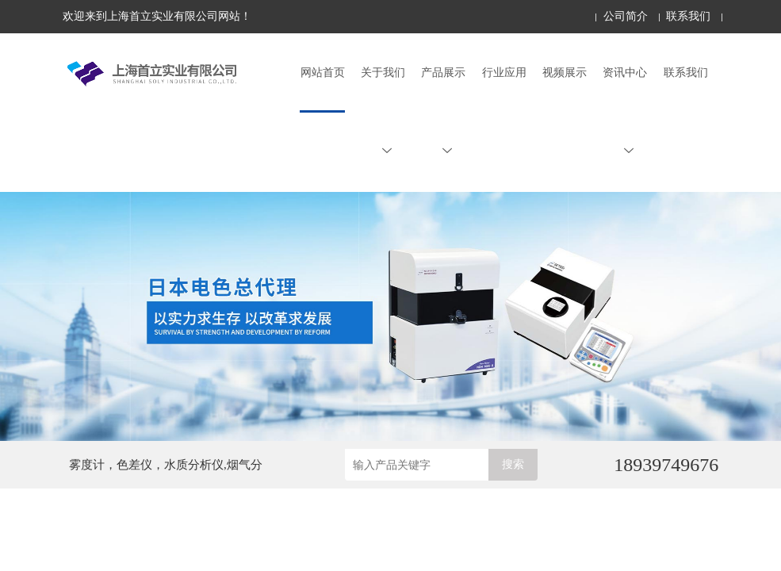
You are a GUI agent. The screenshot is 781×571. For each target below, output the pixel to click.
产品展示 (443, 111)
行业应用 (504, 73)
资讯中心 (625, 111)
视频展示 (564, 73)
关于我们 (383, 111)
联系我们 (688, 16)
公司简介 (625, 16)
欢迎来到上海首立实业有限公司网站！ (157, 16)
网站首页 (323, 73)
